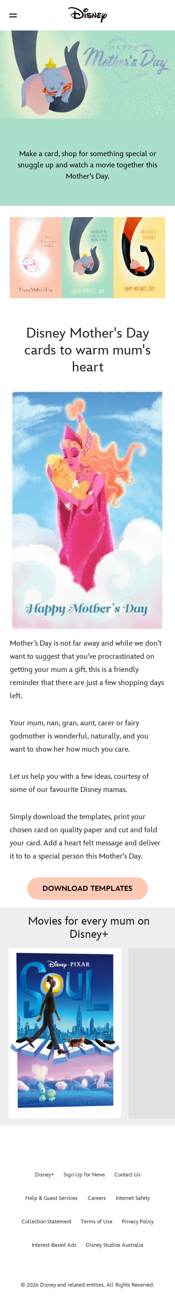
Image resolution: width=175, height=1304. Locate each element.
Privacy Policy (138, 1221)
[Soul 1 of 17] (64, 1033)
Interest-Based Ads (54, 1245)
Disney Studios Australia (114, 1245)
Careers (97, 1198)
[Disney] (87, 15)
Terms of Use (96, 1221)
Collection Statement (46, 1221)
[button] (13, 15)
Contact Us (127, 1174)
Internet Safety (133, 1198)
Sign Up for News (84, 1174)
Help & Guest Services (51, 1198)
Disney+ (44, 1174)
